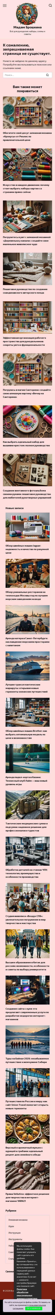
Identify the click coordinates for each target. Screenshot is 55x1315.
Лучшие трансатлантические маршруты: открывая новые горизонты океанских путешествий (27, 688)
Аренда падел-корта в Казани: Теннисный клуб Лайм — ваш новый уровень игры (26, 781)
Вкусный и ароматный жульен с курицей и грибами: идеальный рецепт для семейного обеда (24, 1151)
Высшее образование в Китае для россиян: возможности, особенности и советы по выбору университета (27, 966)
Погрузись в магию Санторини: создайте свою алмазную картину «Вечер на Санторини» (27, 393)
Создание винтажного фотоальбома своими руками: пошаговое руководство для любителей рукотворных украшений (27, 494)
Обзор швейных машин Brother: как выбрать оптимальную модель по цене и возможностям (26, 734)
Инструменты (15, 1239)
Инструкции (15, 1232)
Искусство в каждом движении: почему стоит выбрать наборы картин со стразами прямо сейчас (26, 188)
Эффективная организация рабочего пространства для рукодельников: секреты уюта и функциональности (24, 341)
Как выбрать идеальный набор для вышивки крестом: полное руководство (26, 443)
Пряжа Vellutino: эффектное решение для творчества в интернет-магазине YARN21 (27, 1197)
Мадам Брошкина (27, 27)
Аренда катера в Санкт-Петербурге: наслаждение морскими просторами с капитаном (27, 642)
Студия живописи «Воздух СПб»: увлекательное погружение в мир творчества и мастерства (26, 919)
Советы (12, 1252)
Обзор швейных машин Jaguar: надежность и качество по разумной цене (27, 549)
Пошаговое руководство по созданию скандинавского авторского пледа (25, 291)
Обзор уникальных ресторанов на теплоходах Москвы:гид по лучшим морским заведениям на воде (27, 595)
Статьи (12, 1258)
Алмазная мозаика (18, 1219)
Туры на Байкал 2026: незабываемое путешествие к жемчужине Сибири (27, 1060)
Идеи (11, 1226)
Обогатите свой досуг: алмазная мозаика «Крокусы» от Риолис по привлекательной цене (27, 136)
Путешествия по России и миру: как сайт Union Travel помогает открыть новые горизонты (27, 1105)
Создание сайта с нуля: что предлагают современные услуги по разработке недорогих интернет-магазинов (27, 1014)
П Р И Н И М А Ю (34, 1308)
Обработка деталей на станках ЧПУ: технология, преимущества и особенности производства (27, 873)
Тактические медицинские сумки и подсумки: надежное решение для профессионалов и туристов (27, 827)
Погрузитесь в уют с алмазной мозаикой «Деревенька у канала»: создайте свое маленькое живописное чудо (27, 240)
